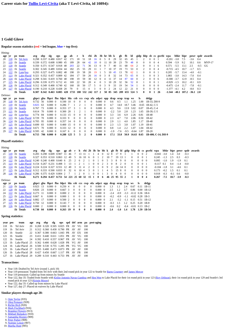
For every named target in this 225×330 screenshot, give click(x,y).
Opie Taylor (14, 299)
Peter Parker (14, 319)
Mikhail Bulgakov (17, 314)
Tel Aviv (23, 59)
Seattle (22, 62)
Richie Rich (14, 305)
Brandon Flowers (17, 311)
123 (10, 75)
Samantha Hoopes (17, 317)
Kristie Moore (40, 280)
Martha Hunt (14, 325)
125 (10, 82)
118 (10, 59)
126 (10, 85)
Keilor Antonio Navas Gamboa (70, 277)
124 (10, 78)
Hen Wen (96, 277)
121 (10, 69)
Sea (26, 72)
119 (10, 62)
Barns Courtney (115, 271)
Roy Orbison (163, 277)
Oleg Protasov (15, 302)
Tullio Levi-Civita (43, 3)
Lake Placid (25, 75)
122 (10, 72)
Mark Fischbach (16, 308)
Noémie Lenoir (16, 322)
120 (10, 65)
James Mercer (136, 271)
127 (10, 88)
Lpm (21, 72)
